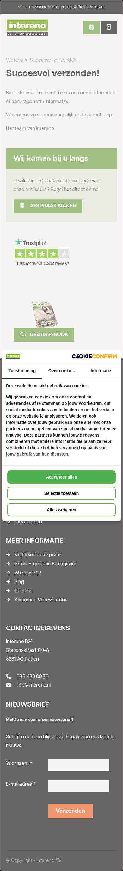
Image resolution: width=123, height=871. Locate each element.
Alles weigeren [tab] (61, 509)
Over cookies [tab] (61, 370)
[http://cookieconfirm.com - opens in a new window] (94, 356)
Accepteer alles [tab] (61, 477)
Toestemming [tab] (22, 370)
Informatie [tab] (101, 370)
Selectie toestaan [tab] (61, 493)
